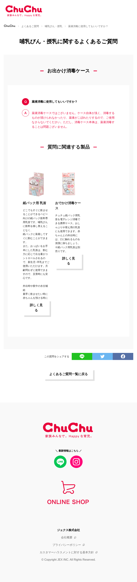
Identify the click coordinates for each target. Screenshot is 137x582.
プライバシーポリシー (66, 544)
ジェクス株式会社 (68, 530)
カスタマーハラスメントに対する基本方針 (67, 552)
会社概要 (66, 537)
